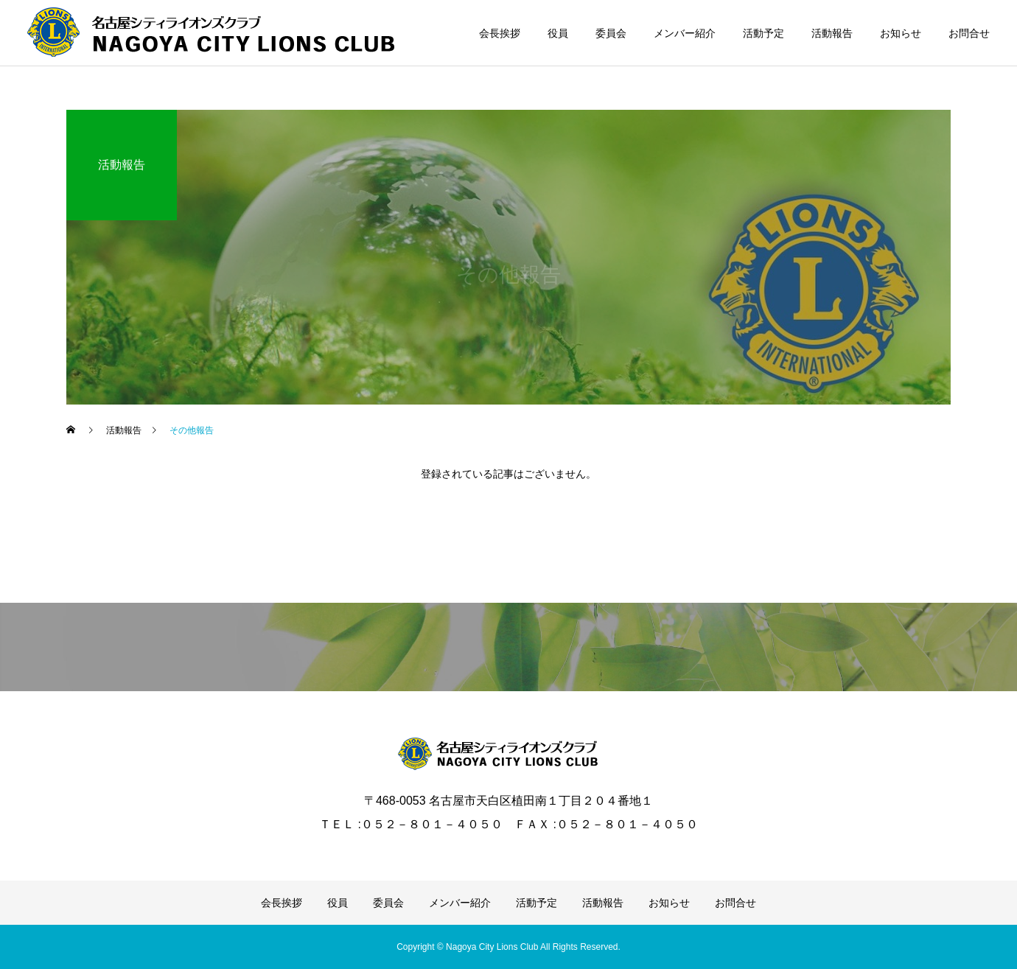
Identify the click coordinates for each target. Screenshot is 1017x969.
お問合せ (969, 33)
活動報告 (832, 33)
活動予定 (763, 33)
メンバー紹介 (685, 33)
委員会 (610, 33)
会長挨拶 (499, 33)
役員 (558, 33)
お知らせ (900, 33)
